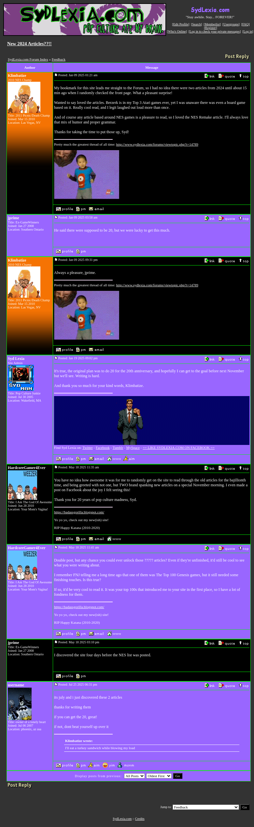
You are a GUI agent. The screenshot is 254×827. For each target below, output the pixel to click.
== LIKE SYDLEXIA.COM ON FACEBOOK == (179, 447)
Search (196, 24)
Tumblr (118, 447)
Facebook (103, 447)
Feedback (58, 59)
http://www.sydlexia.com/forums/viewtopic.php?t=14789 (157, 144)
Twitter (87, 447)
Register (210, 28)
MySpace (133, 447)
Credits (140, 818)
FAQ (245, 24)
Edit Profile (180, 24)
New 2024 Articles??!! (29, 43)
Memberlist (212, 24)
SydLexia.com (122, 818)
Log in (248, 31)
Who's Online (177, 31)
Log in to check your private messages (215, 31)
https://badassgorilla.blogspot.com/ (79, 512)
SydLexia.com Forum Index (28, 59)
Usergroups (230, 24)
